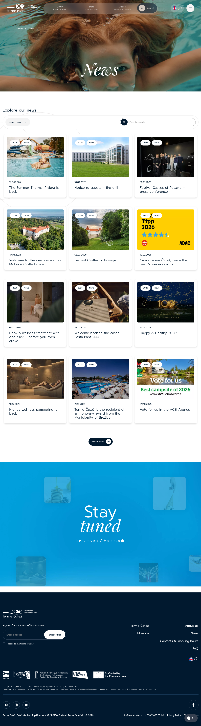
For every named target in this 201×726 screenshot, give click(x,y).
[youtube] (26, 705)
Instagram (87, 540)
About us (191, 625)
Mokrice (143, 633)
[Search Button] (124, 122)
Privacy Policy (174, 715)
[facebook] (6, 705)
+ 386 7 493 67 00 (154, 715)
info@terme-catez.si (132, 715)
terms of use (26, 643)
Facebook (114, 540)
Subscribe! (55, 635)
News (194, 633)
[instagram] (16, 705)
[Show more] (101, 442)
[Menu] (190, 8)
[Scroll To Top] (194, 705)
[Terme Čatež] (23, 8)
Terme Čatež (139, 625)
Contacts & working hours (179, 641)
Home (20, 28)
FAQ (195, 648)
